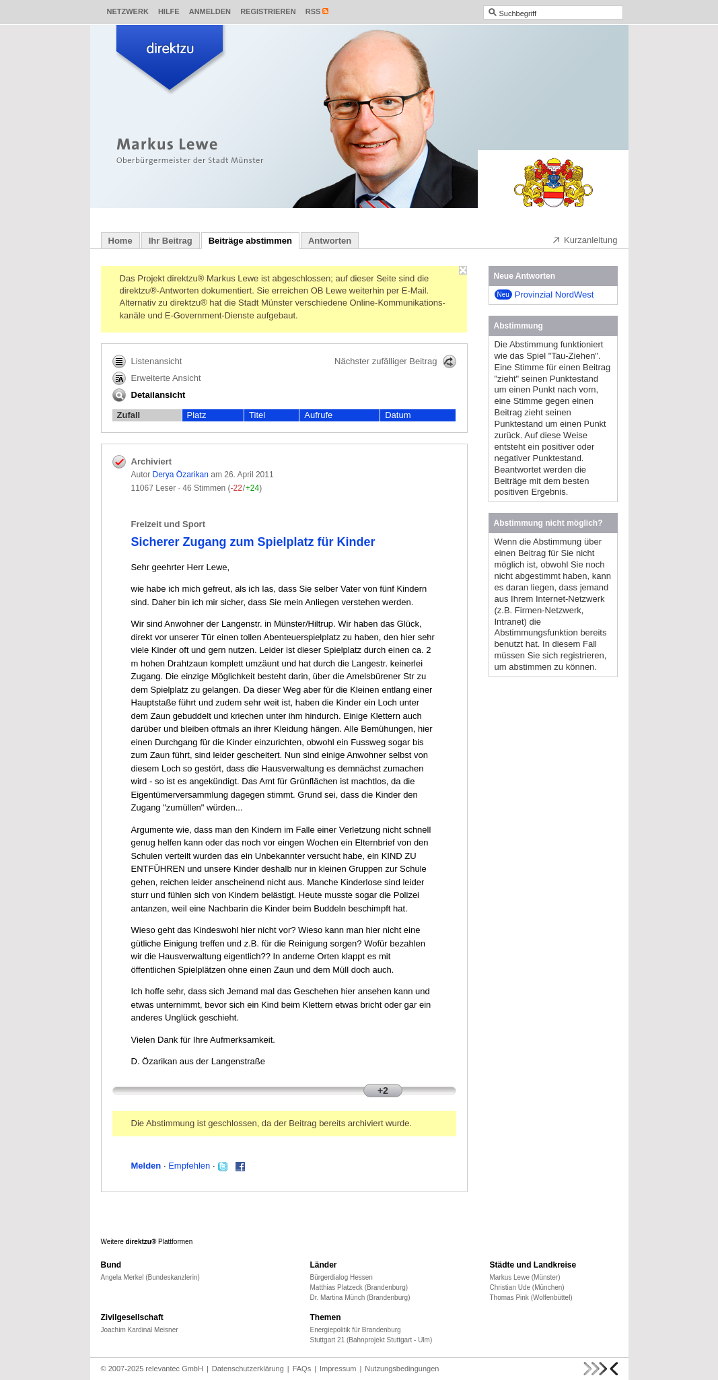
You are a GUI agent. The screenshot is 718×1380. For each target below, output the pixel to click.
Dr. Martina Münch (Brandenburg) (360, 1297)
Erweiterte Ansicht (156, 378)
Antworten (329, 241)
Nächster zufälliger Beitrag (395, 361)
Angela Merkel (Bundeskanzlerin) (150, 1277)
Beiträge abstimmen (250, 241)
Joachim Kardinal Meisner (139, 1330)
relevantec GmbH (174, 1369)
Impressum (338, 1369)
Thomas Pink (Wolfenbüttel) (531, 1297)
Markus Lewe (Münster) (525, 1277)
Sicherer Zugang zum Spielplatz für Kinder (253, 542)
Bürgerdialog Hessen (341, 1277)
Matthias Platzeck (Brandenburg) (359, 1287)
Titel (257, 415)
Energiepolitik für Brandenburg (355, 1330)
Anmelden (210, 11)
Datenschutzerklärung (248, 1369)
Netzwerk (128, 11)
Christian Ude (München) (527, 1287)
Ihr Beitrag (170, 241)
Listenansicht (147, 361)
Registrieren (268, 11)
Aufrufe (318, 415)
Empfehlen (189, 1166)
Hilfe (169, 11)
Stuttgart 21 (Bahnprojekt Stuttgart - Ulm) (371, 1340)
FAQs (302, 1369)
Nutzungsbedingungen (402, 1369)
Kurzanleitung (585, 239)
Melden (146, 1166)
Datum (397, 415)
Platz (197, 415)
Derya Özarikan (181, 474)
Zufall (129, 415)
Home (120, 241)
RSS (313, 11)
